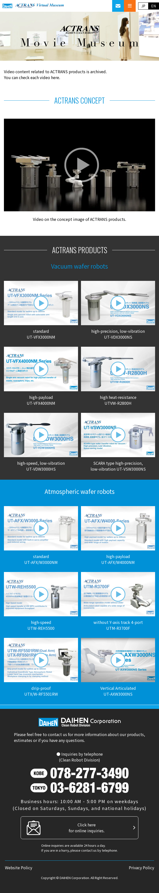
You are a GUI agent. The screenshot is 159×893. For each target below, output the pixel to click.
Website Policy (18, 867)
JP (143, 5)
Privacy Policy (141, 867)
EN (153, 5)
